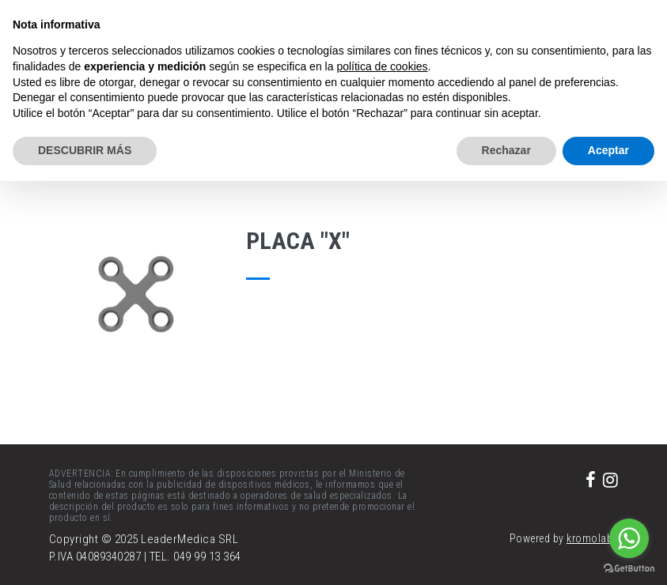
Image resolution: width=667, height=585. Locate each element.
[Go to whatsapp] (629, 538)
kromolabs (593, 538)
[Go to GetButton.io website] (629, 569)
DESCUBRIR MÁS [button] (84, 150)
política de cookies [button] (381, 66)
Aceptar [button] (608, 150)
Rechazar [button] (506, 150)
